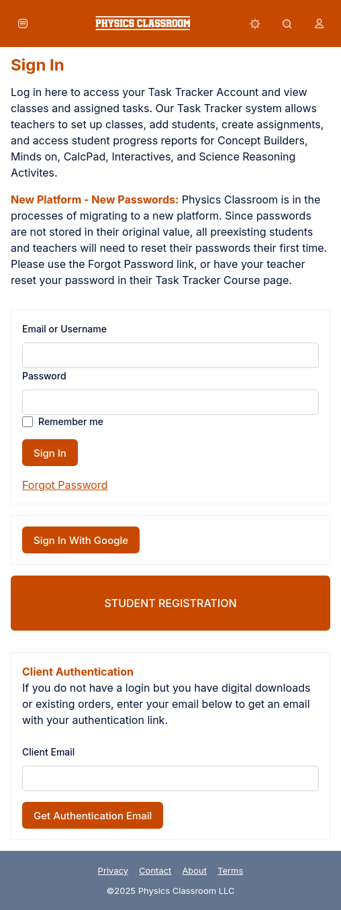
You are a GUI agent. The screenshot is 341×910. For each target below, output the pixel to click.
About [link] (194, 870)
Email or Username (64, 328)
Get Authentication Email (93, 815)
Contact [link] (155, 870)
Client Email (48, 752)
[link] (142, 23)
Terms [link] (230, 870)
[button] (23, 23)
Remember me (70, 421)
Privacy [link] (113, 870)
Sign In (50, 453)
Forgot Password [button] (64, 485)
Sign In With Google (81, 540)
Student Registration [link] (170, 603)
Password (44, 375)
